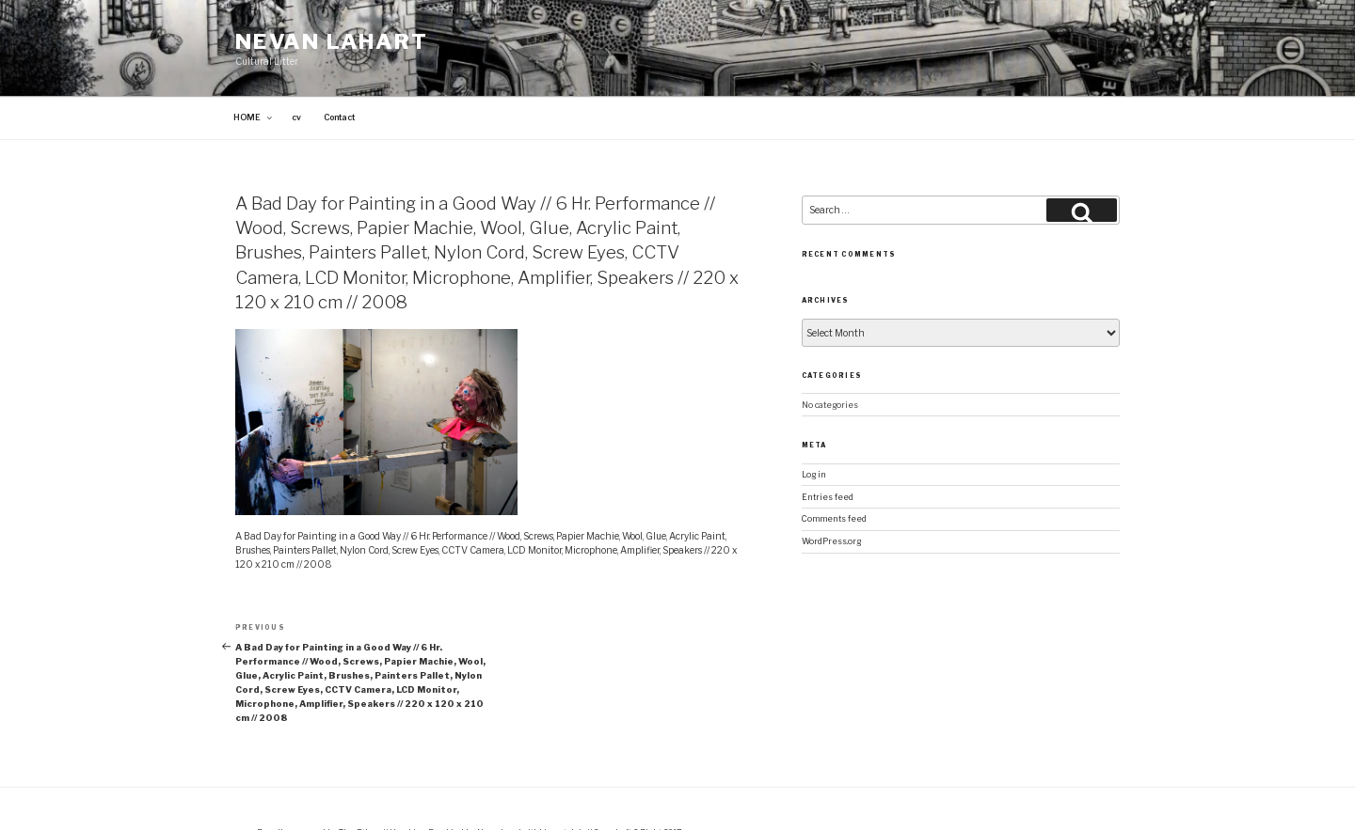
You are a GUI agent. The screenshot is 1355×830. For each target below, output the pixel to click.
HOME (253, 75)
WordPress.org (831, 498)
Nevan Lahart (331, 41)
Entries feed (827, 454)
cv (296, 75)
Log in (814, 431)
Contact (339, 75)
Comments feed (834, 476)
